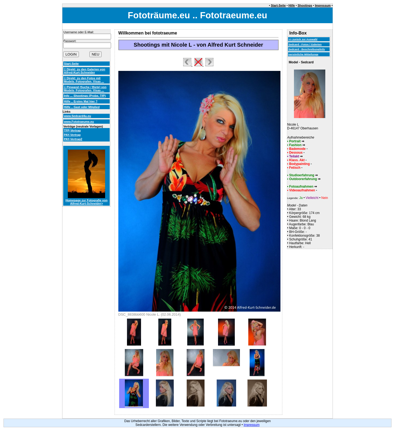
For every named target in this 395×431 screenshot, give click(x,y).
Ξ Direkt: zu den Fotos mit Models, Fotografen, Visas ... (84, 80)
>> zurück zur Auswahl (303, 39)
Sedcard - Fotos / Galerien (305, 44)
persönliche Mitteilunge (304, 54)
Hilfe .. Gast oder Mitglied (81, 107)
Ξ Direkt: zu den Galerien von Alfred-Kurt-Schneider (84, 71)
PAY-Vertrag (72, 134)
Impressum (323, 5)
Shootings (304, 5)
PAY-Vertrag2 (73, 139)
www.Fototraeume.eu (79, 121)
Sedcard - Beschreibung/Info (307, 49)
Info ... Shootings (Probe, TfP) (85, 95)
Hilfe (292, 5)
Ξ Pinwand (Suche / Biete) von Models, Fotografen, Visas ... (85, 88)
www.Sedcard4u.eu (77, 116)
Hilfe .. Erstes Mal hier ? (80, 101)
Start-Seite (278, 5)
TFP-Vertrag (72, 130)
